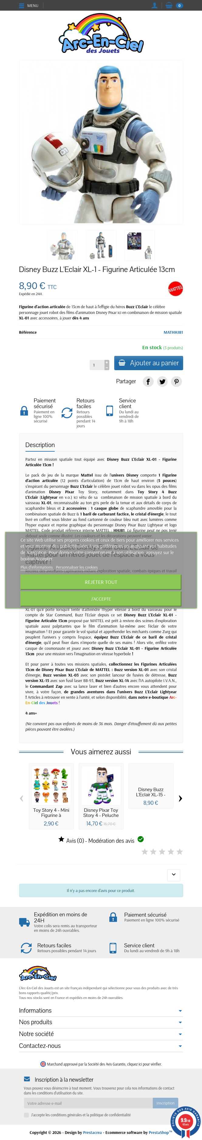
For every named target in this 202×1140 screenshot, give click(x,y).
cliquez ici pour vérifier (144, 1064)
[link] (148, 381)
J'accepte (101, 599)
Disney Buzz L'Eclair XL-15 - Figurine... (151, 794)
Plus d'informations (37, 567)
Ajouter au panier (148, 363)
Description (40, 445)
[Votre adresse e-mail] (88, 1103)
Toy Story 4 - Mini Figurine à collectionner (51, 815)
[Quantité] (95, 365)
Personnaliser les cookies (77, 567)
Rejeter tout (101, 581)
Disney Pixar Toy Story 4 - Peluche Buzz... (101, 815)
